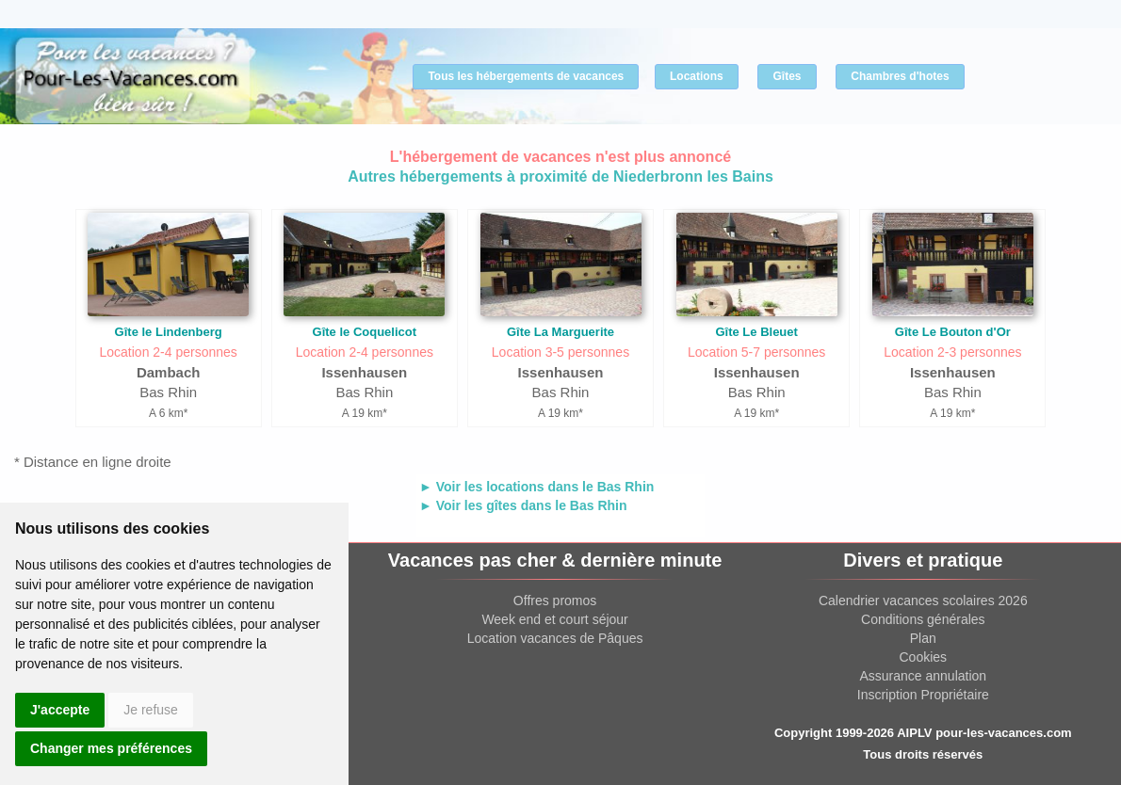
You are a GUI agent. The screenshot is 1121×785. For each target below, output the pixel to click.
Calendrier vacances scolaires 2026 (923, 600)
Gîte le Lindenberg (168, 332)
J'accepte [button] (59, 709)
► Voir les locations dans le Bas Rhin (536, 486)
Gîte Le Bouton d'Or (953, 332)
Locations (696, 76)
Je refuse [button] (150, 709)
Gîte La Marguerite (560, 332)
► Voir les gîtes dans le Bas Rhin (523, 505)
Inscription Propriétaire (923, 694)
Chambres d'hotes (900, 76)
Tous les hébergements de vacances (526, 76)
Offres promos (554, 600)
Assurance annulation (922, 675)
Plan (923, 638)
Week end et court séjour (554, 619)
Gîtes (786, 76)
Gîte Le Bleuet (756, 332)
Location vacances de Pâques (555, 638)
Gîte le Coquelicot (365, 332)
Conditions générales (923, 619)
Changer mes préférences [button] (111, 748)
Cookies (924, 657)
